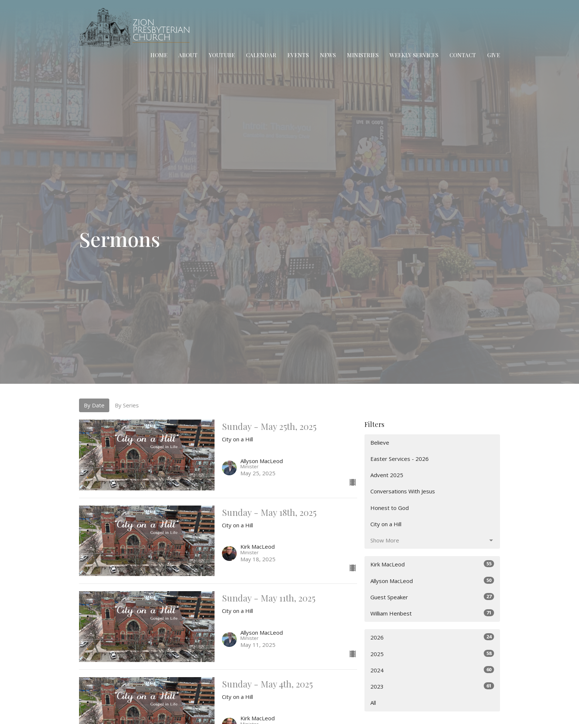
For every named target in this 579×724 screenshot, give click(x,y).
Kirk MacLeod (432, 564)
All (373, 702)
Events (298, 55)
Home (158, 55)
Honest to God (389, 507)
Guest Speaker (432, 597)
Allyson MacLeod (432, 581)
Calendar (261, 55)
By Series (127, 405)
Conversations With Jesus (402, 491)
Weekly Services (414, 55)
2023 (432, 686)
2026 (432, 637)
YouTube (222, 55)
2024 (432, 670)
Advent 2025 (386, 475)
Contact (462, 55)
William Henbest (432, 613)
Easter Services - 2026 (399, 458)
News (328, 55)
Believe (379, 442)
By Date (94, 405)
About (188, 55)
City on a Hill (385, 524)
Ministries (362, 55)
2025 (432, 654)
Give (493, 55)
